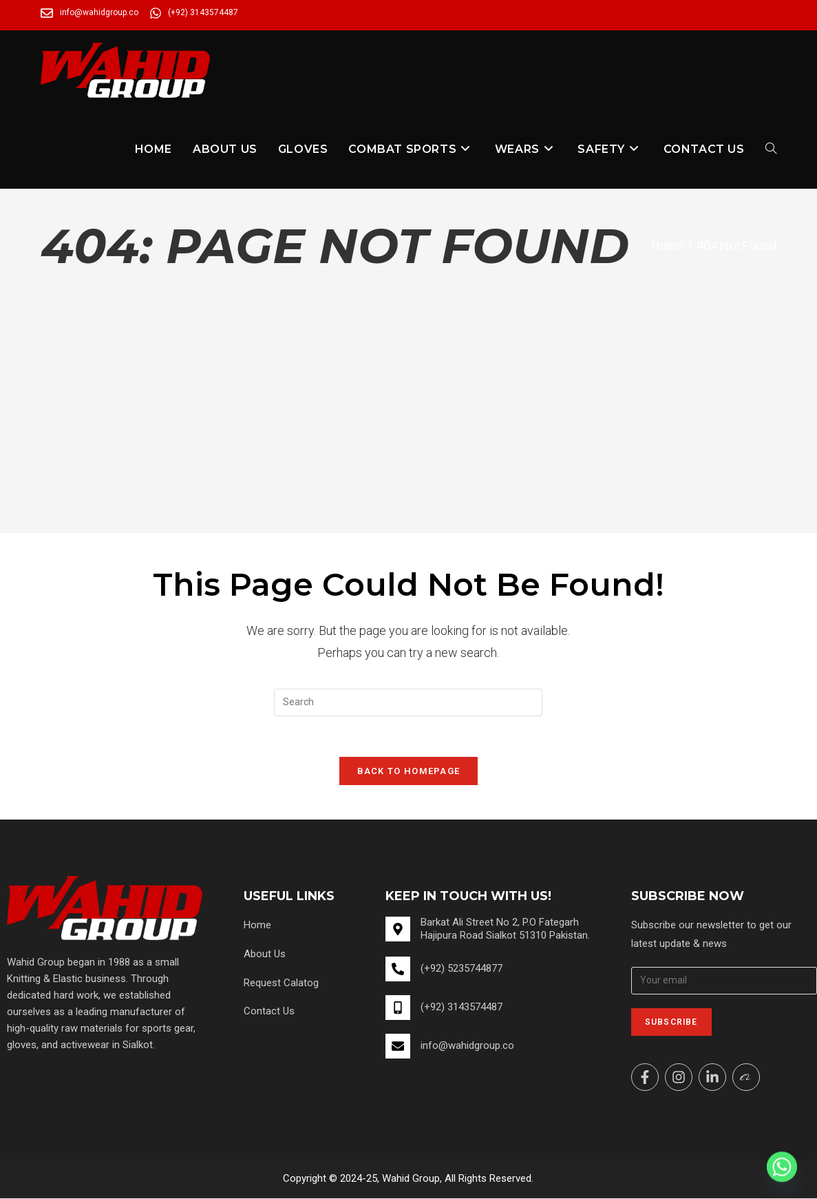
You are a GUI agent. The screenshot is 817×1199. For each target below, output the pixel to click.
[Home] (666, 245)
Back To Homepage (408, 772)
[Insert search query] (408, 702)
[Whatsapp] (782, 1166)
